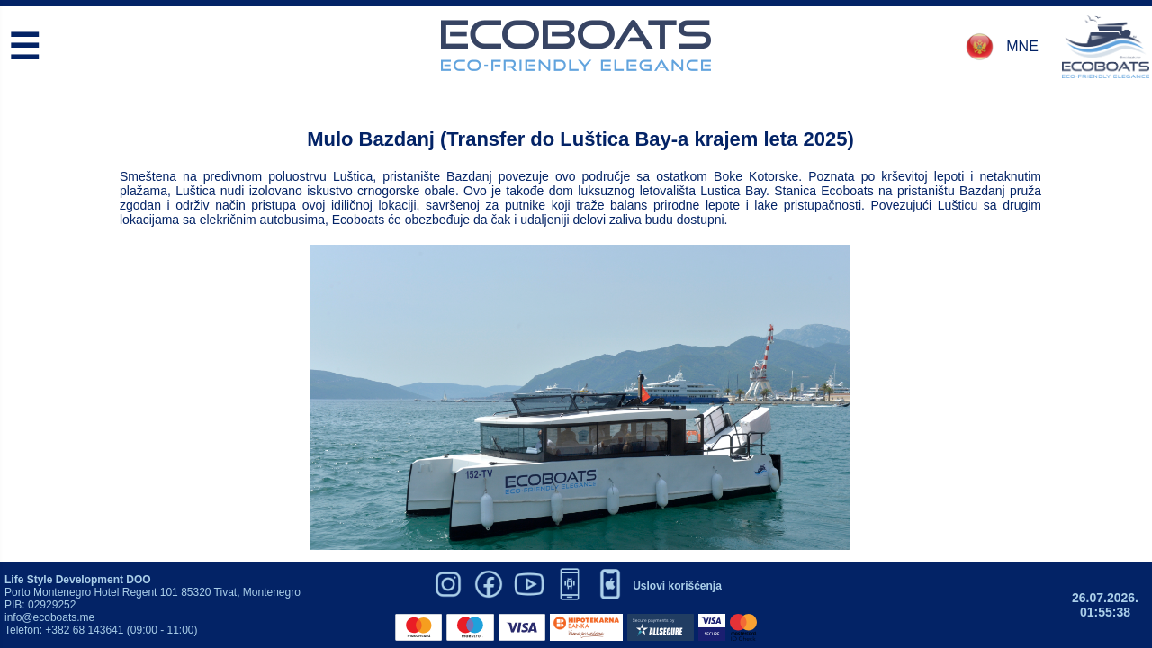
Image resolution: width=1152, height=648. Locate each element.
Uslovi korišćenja (677, 586)
